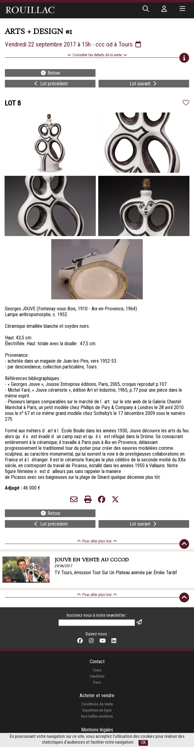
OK (143, 742)
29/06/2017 (63, 566)
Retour (50, 73)
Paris (97, 682)
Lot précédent (50, 84)
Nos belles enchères (97, 716)
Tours (97, 670)
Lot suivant (144, 84)
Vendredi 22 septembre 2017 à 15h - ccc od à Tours (73, 44)
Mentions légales (97, 730)
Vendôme (97, 676)
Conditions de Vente (97, 704)
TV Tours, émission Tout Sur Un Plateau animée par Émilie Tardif (116, 572)
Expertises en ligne (97, 710)
